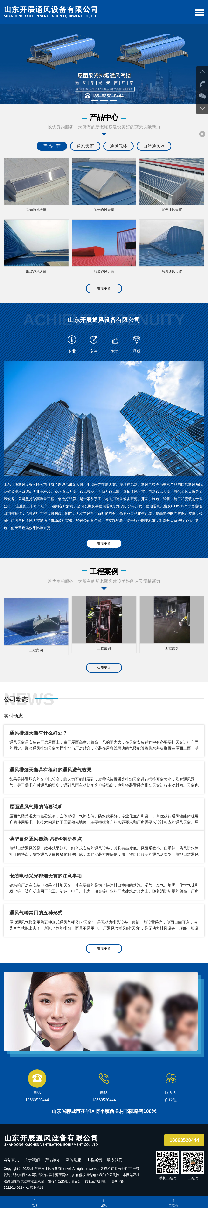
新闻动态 (73, 1155)
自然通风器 (154, 146)
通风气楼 (118, 146)
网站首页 (11, 1155)
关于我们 (32, 1155)
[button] (94, 100)
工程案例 (94, 1155)
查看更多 (104, 287)
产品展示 (53, 1155)
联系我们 (115, 1155)
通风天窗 (85, 146)
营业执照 (36, 1183)
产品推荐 (52, 146)
